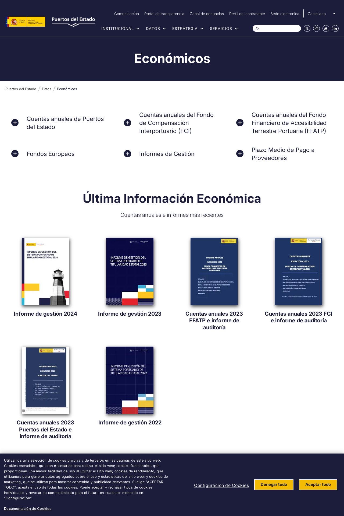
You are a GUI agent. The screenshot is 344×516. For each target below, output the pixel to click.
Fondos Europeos (50, 153)
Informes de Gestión (167, 153)
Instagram (316, 28)
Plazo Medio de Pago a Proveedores (283, 153)
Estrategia (185, 28)
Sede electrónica (284, 13)
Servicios (221, 28)
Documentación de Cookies (27, 508)
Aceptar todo (318, 484)
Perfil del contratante (247, 13)
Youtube (325, 28)
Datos (153, 28)
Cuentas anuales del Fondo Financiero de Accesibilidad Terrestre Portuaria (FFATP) (289, 122)
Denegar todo (274, 484)
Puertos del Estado (20, 89)
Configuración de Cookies (221, 485)
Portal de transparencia (164, 13)
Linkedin (335, 28)
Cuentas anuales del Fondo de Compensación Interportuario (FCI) (176, 122)
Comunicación (126, 13)
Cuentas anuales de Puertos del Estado (65, 122)
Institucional (117, 28)
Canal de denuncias (207, 13)
